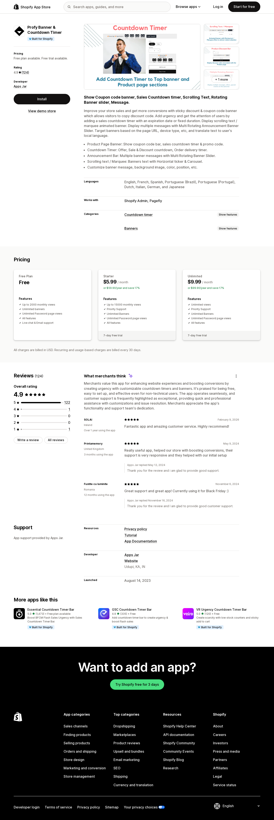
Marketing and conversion (85, 768)
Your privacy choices (141, 807)
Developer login (27, 807)
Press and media (226, 751)
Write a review (28, 440)
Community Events (178, 751)
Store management (79, 776)
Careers (219, 735)
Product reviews (126, 743)
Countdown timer (138, 215)
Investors (220, 743)
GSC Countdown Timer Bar (132, 609)
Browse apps (188, 6)
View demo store (42, 111)
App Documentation (140, 541)
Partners (220, 760)
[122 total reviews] (67, 402)
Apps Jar (20, 86)
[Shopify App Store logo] (32, 7)
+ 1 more (221, 79)
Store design (74, 760)
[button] (52, 619)
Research (170, 768)
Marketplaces (124, 735)
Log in (218, 6)
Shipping (120, 776)
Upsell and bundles (128, 751)
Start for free (244, 6)
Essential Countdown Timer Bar (50, 609)
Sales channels (76, 726)
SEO (117, 768)
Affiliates (220, 768)
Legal (217, 776)
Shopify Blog (173, 760)
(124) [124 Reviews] (25, 72)
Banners (131, 228)
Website (131, 561)
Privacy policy (135, 529)
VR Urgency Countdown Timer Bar (221, 609)
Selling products (77, 743)
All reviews (56, 440)
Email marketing (126, 760)
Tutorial (130, 535)
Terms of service (58, 807)
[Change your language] (241, 806)
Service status (224, 785)
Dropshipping (124, 726)
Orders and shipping (80, 751)
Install (42, 99)
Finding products (77, 735)
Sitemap (112, 807)
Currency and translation (133, 785)
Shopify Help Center (179, 726)
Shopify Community (179, 743)
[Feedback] (236, 376)
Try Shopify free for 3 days (137, 684)
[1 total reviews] (69, 409)
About (218, 726)
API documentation (178, 735)
